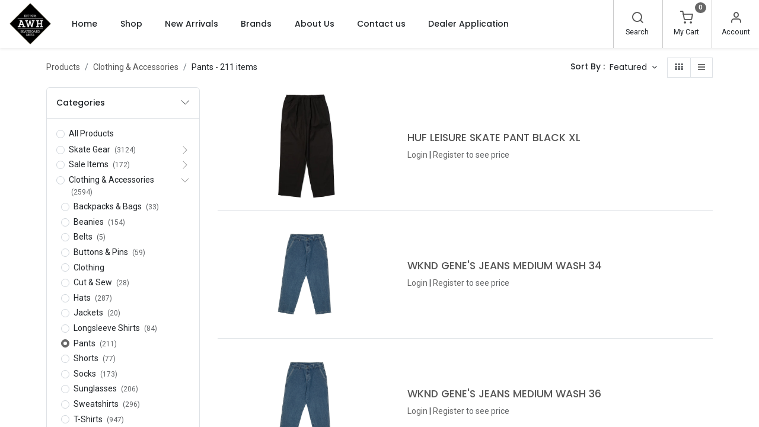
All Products (91, 133)
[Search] (637, 19)
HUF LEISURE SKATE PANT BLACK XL (494, 137)
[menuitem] (84, 23)
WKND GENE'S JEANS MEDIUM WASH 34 (504, 266)
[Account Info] (735, 19)
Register (448, 155)
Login (417, 155)
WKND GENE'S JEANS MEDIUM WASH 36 (504, 394)
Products (63, 67)
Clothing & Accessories (135, 67)
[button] (633, 68)
